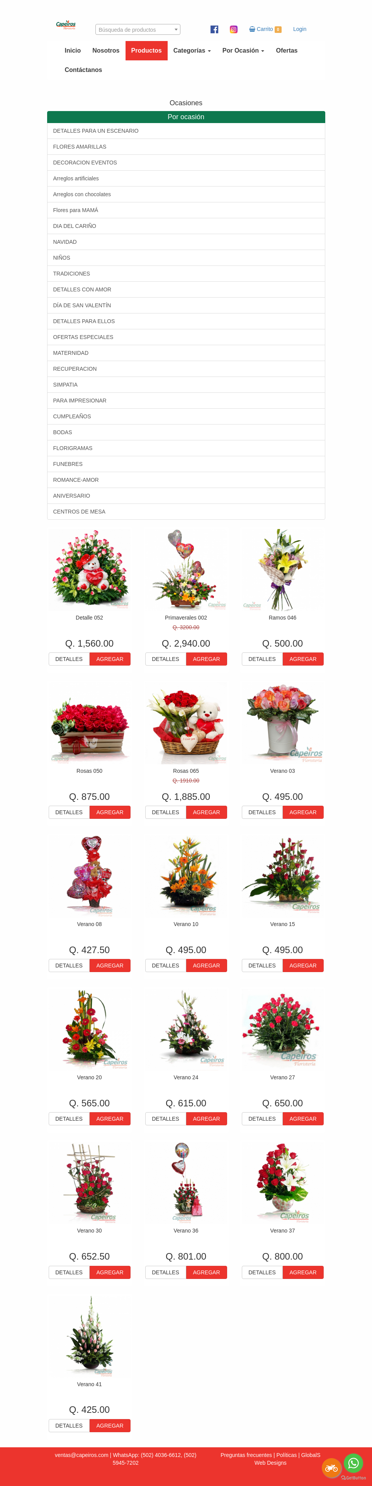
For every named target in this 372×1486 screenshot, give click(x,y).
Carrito (265, 29)
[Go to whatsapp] (353, 1463)
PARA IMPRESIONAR (80, 400)
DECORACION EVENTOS (85, 162)
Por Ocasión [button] (244, 50)
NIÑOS (61, 258)
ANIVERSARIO (71, 496)
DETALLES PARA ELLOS (84, 321)
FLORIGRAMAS (73, 448)
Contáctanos (83, 70)
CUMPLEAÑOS (72, 416)
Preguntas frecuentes (246, 1455)
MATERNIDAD (71, 353)
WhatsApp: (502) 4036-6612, (147, 1455)
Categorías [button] (192, 50)
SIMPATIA (65, 385)
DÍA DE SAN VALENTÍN (82, 305)
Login (299, 29)
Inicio (73, 50)
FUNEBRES (68, 464)
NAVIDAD (65, 242)
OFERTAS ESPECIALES (83, 337)
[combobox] (137, 29)
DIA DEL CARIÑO (75, 226)
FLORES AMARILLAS (80, 147)
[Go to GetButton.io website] (353, 1478)
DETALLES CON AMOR (82, 289)
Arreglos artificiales (76, 178)
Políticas (286, 1455)
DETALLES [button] (69, 659)
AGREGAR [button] (109, 659)
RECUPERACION (75, 369)
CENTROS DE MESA (79, 511)
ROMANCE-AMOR (76, 480)
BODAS (62, 432)
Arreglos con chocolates (82, 194)
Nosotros (105, 50)
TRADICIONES (71, 273)
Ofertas (286, 50)
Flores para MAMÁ (76, 210)
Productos (146, 50)
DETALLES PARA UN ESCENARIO (96, 131)
